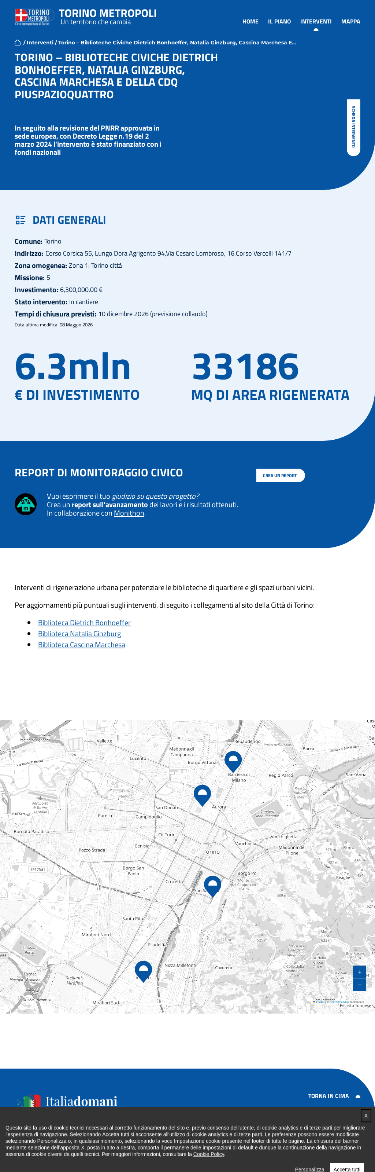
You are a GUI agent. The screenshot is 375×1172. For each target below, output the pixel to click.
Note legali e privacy (328, 1128)
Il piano (279, 21)
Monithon (129, 513)
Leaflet (318, 1002)
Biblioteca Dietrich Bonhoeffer (84, 622)
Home (250, 21)
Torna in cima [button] (328, 1095)
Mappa (350, 21)
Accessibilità (318, 1117)
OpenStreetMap (339, 1002)
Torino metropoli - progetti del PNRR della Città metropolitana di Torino (108, 16)
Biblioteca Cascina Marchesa (81, 644)
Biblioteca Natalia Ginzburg (79, 633)
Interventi (316, 21)
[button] (143, 972)
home (18, 42)
